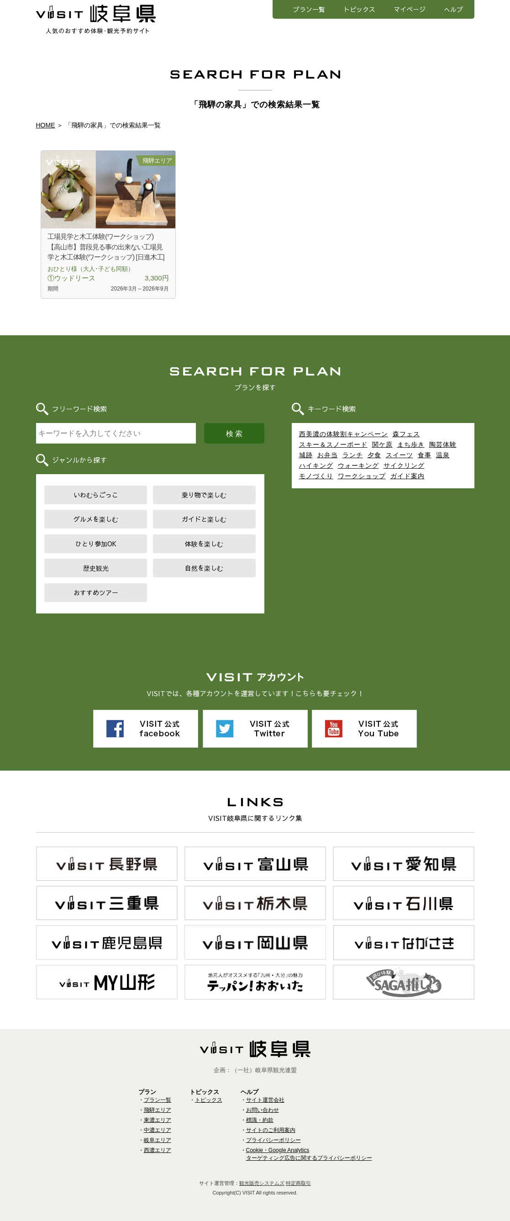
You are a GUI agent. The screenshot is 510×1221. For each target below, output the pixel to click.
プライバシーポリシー (273, 1140)
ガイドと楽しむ (204, 518)
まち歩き (411, 444)
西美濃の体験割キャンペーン (343, 434)
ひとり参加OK (95, 543)
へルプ (453, 9)
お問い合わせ (262, 1110)
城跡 (306, 455)
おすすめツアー (96, 592)
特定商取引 (298, 1183)
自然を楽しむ (204, 567)
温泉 (443, 455)
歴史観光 (96, 567)
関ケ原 (382, 444)
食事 (424, 455)
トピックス (359, 9)
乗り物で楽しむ (204, 494)
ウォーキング (358, 465)
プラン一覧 (309, 9)
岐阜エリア (157, 1140)
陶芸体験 (443, 444)
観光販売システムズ (261, 1183)
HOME (45, 125)
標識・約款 (259, 1120)
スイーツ (399, 455)
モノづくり (316, 476)
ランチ (352, 455)
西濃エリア (157, 1150)
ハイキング (316, 465)
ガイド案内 (407, 476)
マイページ (410, 9)
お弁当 (327, 455)
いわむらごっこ (96, 494)
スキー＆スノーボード (333, 444)
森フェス (406, 434)
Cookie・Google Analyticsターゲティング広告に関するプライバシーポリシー (309, 1154)
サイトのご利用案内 (270, 1130)
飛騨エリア (157, 1110)
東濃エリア (157, 1120)
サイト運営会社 (265, 1100)
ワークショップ (362, 476)
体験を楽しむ (204, 543)
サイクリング (404, 465)
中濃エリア (157, 1130)
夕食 (374, 455)
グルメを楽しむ (96, 518)
